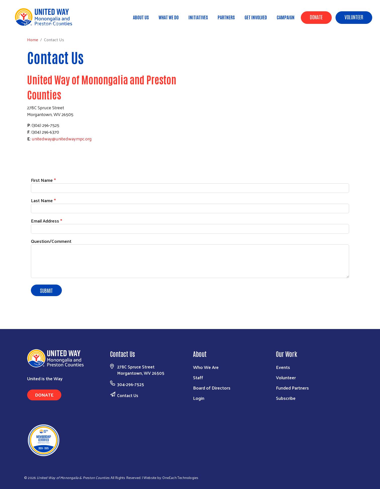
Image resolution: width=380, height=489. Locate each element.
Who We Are (206, 367)
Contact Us (127, 395)
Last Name (42, 200)
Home (29, 24)
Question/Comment (51, 241)
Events (283, 367)
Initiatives (198, 17)
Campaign (286, 17)
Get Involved (256, 17)
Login (198, 398)
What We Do (169, 17)
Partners (226, 17)
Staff (198, 377)
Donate (316, 17)
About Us (141, 17)
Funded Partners (292, 388)
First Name (42, 180)
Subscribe (286, 398)
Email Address (45, 220)
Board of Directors (211, 388)
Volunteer (354, 17)
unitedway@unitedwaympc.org (62, 138)
